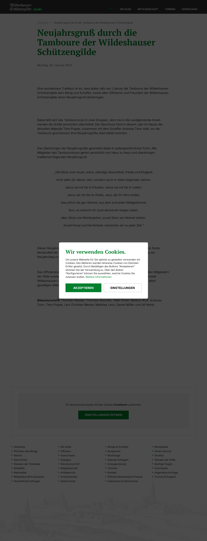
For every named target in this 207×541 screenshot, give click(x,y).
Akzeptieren (83, 288)
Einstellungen (122, 288)
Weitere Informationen (99, 276)
